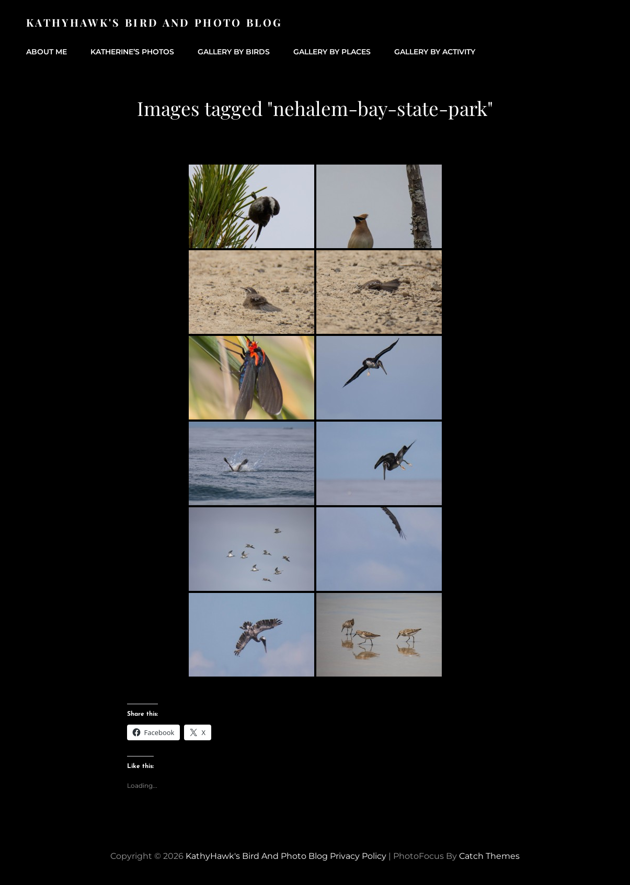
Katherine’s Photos (132, 51)
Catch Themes (489, 856)
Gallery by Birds (234, 51)
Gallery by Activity (434, 51)
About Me (46, 51)
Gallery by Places (332, 51)
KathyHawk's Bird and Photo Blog (154, 22)
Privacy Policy (358, 856)
